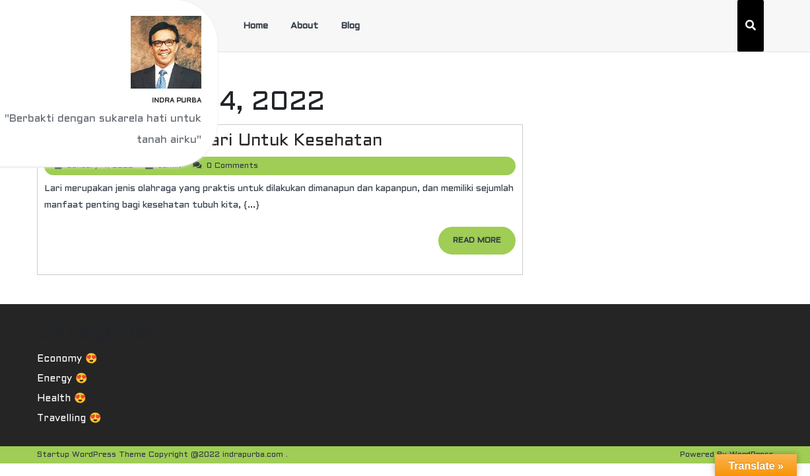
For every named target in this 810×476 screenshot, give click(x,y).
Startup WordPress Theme (91, 455)
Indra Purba (176, 101)
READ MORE (484, 244)
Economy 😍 (67, 359)
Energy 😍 (62, 378)
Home (255, 26)
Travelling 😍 (69, 418)
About (304, 26)
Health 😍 (61, 398)
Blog (350, 26)
